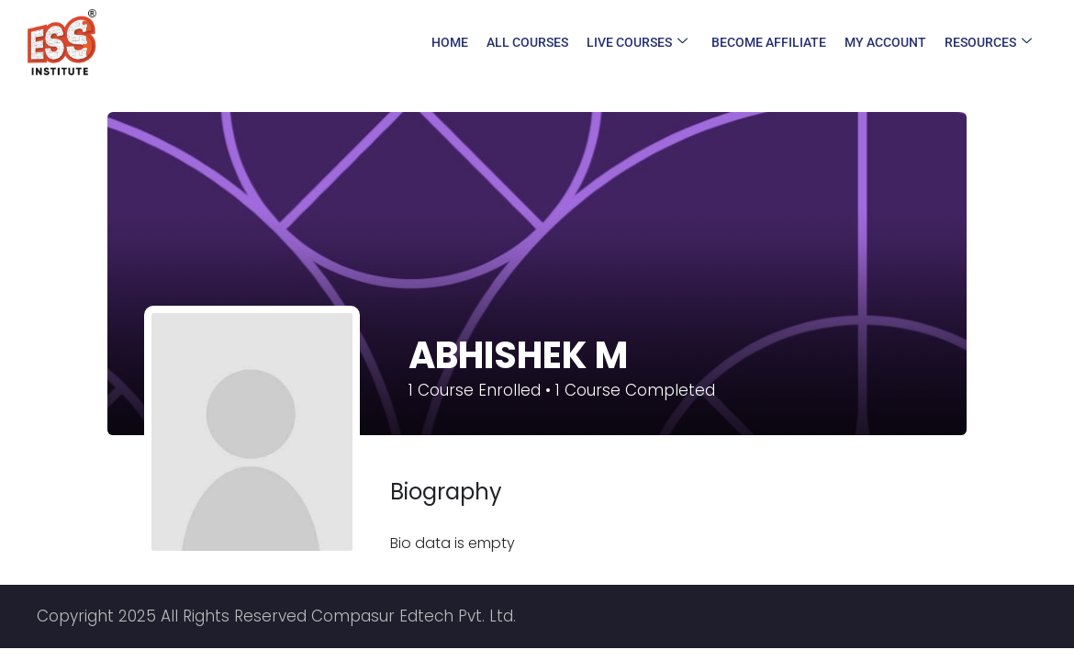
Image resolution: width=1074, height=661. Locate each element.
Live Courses (637, 42)
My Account (885, 42)
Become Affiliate (768, 42)
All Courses (527, 42)
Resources (988, 42)
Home (449, 42)
